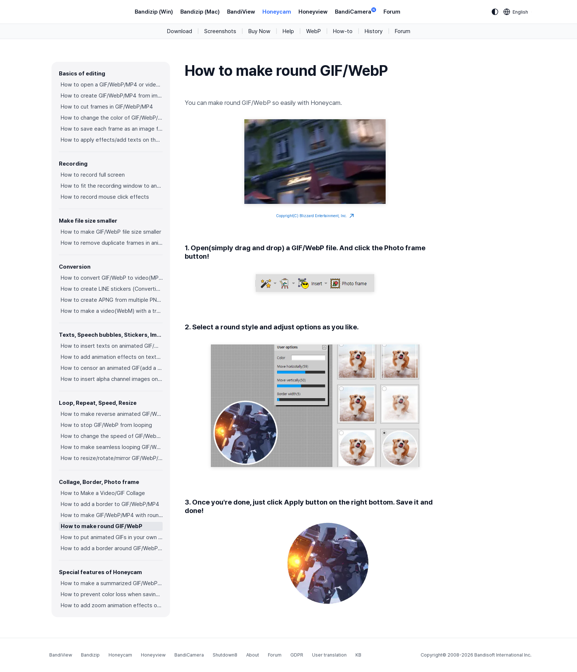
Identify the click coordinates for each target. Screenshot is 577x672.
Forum (391, 11)
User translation (329, 655)
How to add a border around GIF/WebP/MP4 (112, 548)
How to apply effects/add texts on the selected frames (112, 140)
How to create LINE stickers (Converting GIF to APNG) (112, 289)
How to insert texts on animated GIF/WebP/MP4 (112, 346)
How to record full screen (93, 174)
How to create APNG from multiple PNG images (112, 300)
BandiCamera (355, 11)
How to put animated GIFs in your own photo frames (112, 537)
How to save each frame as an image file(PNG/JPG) (112, 128)
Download (179, 31)
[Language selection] (516, 12)
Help (288, 31)
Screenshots (220, 31)
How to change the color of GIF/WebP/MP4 (112, 117)
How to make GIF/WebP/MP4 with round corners (112, 515)
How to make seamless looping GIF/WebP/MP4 (112, 447)
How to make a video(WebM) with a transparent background (112, 311)
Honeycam (276, 11)
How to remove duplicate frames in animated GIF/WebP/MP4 (112, 243)
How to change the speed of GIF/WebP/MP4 (112, 436)
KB (358, 655)
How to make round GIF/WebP (101, 526)
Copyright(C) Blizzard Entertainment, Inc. (315, 216)
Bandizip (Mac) (200, 11)
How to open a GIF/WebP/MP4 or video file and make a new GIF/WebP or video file (112, 84)
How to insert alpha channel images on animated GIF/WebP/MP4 (112, 379)
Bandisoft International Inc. (502, 655)
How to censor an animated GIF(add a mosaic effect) (112, 368)
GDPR (296, 655)
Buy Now (259, 31)
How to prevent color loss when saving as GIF (112, 594)
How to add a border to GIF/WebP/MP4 (110, 504)
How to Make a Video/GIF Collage (103, 493)
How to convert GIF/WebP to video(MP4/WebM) (112, 278)
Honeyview (313, 11)
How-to (343, 31)
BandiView (241, 11)
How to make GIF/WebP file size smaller (111, 232)
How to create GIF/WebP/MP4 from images (112, 95)
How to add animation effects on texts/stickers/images (112, 357)
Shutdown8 (225, 655)
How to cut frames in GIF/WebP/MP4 (107, 106)
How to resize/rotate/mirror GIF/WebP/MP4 (112, 458)
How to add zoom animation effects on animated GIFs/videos (112, 605)
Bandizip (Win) (154, 11)
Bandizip (90, 655)
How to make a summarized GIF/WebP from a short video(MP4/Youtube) (112, 583)
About (252, 655)
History (374, 31)
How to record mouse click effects (105, 197)
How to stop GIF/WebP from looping (106, 425)
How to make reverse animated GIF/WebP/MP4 (112, 414)
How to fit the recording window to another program (112, 186)
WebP (313, 31)
